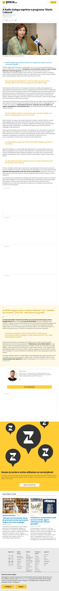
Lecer (36, 566)
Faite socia (53, 2)
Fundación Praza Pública (20, 557)
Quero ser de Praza (29, 485)
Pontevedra (46, 561)
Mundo (36, 568)
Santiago (46, 563)
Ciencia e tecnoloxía (37, 560)
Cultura (4, 7)
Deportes (37, 558)
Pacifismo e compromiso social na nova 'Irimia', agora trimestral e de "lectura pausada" (43, 520)
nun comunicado (22, 325)
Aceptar (20, 586)
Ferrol (45, 556)
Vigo (45, 565)
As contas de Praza (29, 567)
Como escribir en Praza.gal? (29, 561)
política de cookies (23, 579)
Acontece (37, 563)
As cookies (19, 566)
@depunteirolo (12, 15)
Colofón (19, 563)
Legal (18, 564)
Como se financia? (28, 564)
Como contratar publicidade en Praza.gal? (29, 557)
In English (19, 568)
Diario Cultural (34, 67)
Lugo (45, 558)
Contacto (19, 559)
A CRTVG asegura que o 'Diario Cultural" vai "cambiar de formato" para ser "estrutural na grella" (28, 311)
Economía (37, 569)
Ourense (46, 559)
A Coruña (46, 554)
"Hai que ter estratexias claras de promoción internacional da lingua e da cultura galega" (15, 520)
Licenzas (19, 561)
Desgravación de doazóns (29, 570)
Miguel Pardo (5, 15)
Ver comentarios (29, 387)
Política (36, 556)
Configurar (8, 586)
